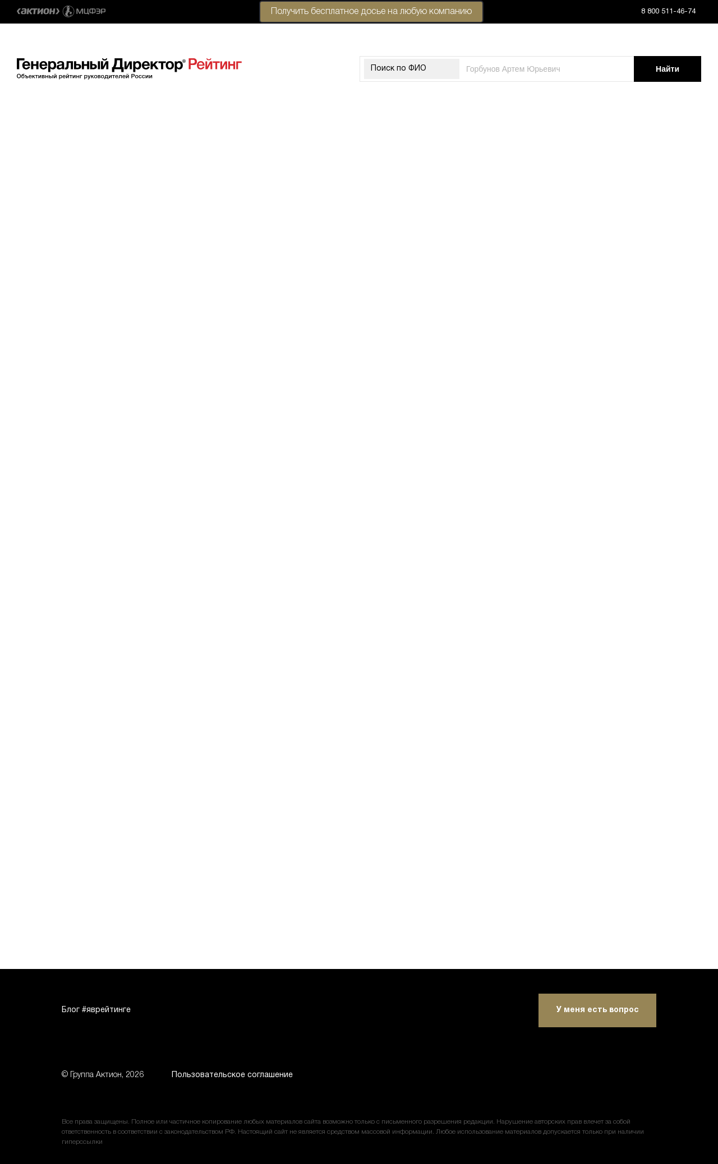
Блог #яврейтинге (96, 1010)
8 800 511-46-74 (668, 11)
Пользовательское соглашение (232, 1075)
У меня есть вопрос (597, 1010)
